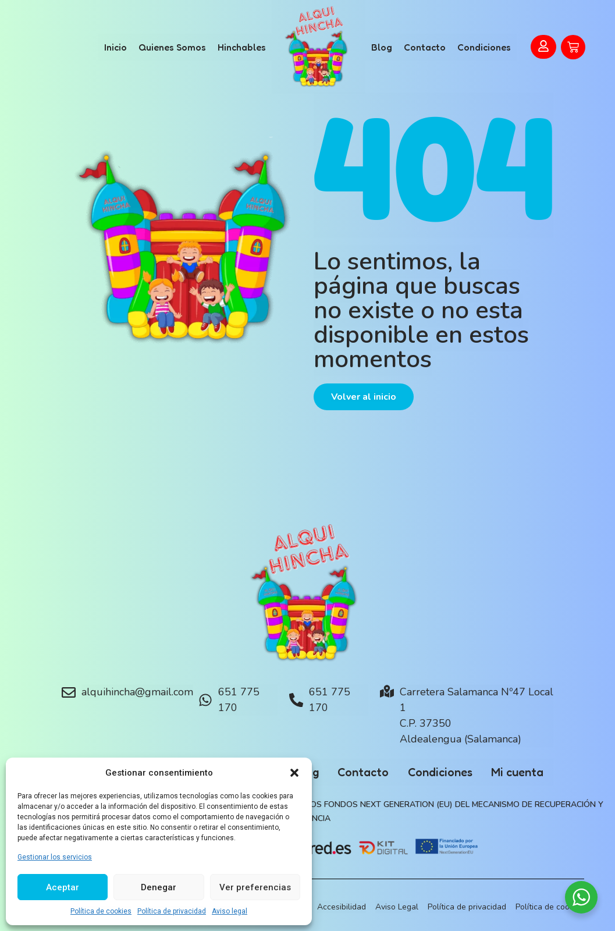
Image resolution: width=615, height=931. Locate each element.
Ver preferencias (255, 887)
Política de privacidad (171, 911)
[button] (294, 773)
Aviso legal (229, 911)
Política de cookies (100, 911)
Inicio (115, 47)
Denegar (158, 887)
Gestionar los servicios (54, 857)
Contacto (425, 47)
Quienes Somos (172, 47)
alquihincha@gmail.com (137, 692)
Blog (381, 47)
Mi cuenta (530, 772)
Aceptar (62, 887)
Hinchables (242, 47)
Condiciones (484, 47)
